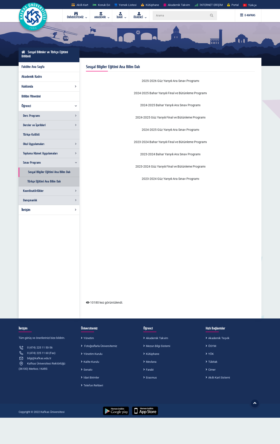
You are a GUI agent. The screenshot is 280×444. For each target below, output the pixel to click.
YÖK (211, 354)
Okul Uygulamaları (50, 144)
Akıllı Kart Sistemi (219, 377)
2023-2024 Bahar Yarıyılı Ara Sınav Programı (170, 154)
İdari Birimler (91, 377)
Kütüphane (152, 354)
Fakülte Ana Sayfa (32, 67)
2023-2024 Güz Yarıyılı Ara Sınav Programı (170, 178)
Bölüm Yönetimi (30, 96)
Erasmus (151, 377)
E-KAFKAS (247, 15)
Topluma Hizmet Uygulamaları (50, 153)
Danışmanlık (50, 200)
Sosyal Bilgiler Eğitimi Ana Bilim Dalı (49, 172)
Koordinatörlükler (50, 191)
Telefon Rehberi (93, 385)
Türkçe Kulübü (31, 134)
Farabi (150, 369)
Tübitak (212, 361)
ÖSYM (212, 346)
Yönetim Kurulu (93, 354)
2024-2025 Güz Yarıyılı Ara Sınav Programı (170, 129)
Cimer (211, 369)
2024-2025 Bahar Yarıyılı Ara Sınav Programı (170, 105)
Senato (88, 369)
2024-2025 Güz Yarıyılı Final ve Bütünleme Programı (170, 117)
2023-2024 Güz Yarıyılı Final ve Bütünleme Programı (170, 166)
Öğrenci (49, 106)
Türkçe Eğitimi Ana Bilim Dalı (44, 181)
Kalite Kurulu (91, 361)
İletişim (49, 210)
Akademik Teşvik (218, 338)
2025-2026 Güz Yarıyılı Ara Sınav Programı (170, 81)
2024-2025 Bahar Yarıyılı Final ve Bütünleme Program (170, 93)
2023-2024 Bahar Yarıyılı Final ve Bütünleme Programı (170, 142)
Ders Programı (50, 116)
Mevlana (151, 361)
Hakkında (49, 86)
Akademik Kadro (31, 77)
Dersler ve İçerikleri (50, 125)
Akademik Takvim (157, 338)
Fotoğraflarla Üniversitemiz (100, 346)
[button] (250, 5)
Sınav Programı (50, 163)
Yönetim (89, 338)
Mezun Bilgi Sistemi (158, 346)
